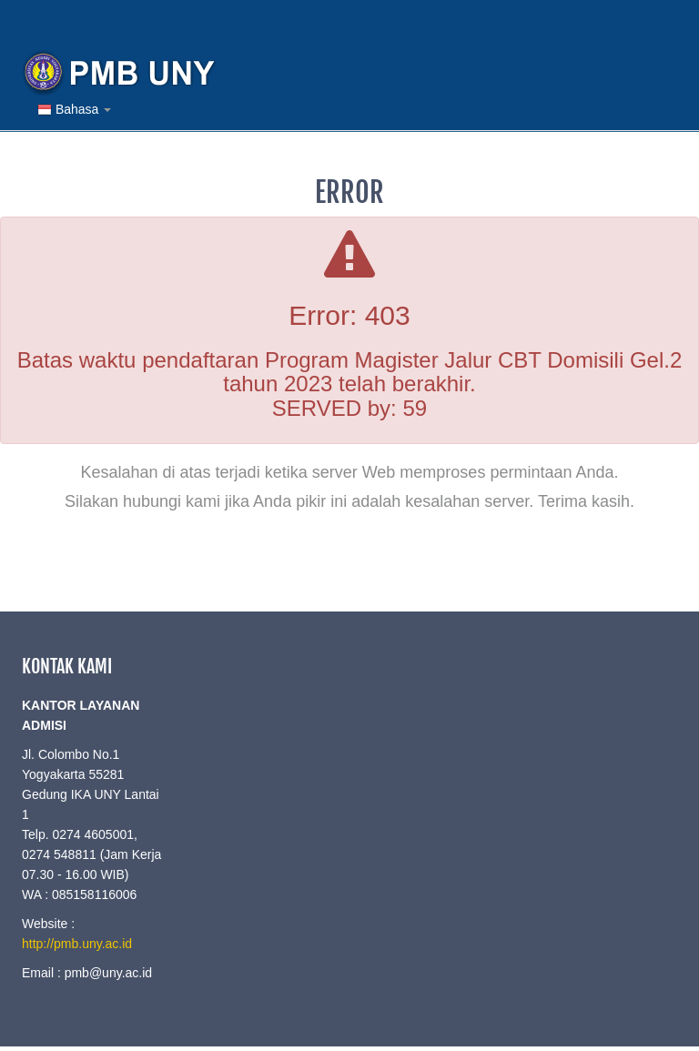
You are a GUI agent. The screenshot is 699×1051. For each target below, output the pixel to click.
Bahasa (74, 109)
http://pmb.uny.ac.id (77, 943)
